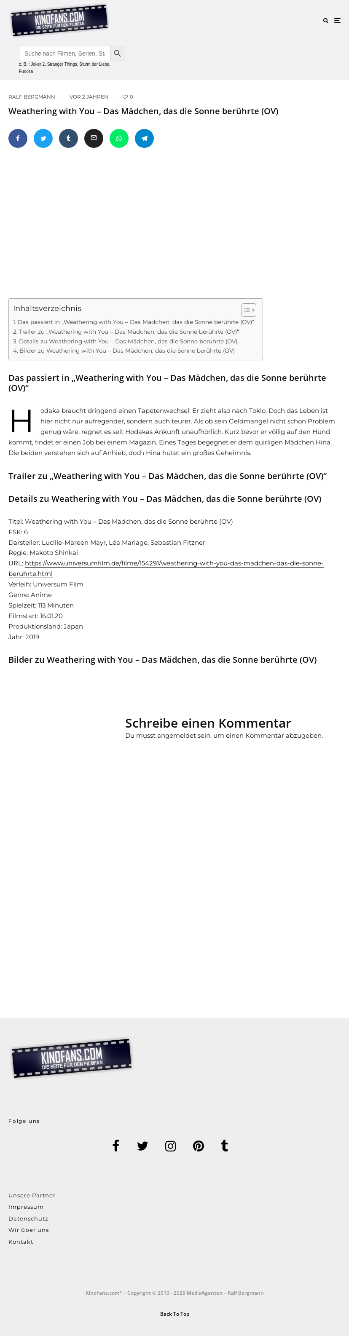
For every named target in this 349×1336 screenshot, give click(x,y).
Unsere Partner (32, 1195)
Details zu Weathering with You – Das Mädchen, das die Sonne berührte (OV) (128, 341)
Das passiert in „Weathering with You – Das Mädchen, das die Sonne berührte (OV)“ (136, 322)
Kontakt (20, 1241)
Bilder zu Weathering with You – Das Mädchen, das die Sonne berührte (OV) (127, 350)
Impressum (26, 1206)
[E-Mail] (93, 138)
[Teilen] (17, 138)
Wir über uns (28, 1229)
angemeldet (176, 735)
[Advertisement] (72, 749)
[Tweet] (43, 138)
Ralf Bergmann (31, 97)
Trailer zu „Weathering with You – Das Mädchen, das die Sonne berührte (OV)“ (129, 331)
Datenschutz (28, 1218)
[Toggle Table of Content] (244, 310)
